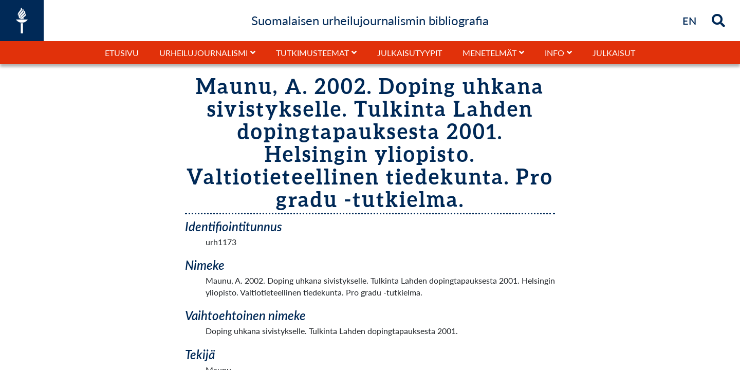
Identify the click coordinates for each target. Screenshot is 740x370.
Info (554, 53)
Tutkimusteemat (312, 53)
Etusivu (122, 53)
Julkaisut (614, 53)
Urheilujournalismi (203, 53)
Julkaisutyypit (409, 53)
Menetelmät (489, 53)
